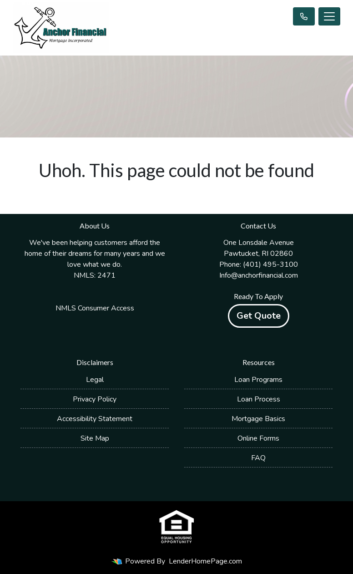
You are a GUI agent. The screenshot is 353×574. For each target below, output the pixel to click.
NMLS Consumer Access (94, 308)
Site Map (95, 438)
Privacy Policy (94, 399)
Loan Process (258, 399)
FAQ (258, 458)
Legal (95, 380)
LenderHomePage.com (205, 561)
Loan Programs (258, 380)
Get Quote (259, 316)
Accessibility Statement (94, 419)
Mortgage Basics (258, 419)
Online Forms (258, 438)
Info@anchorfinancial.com (258, 275)
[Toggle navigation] (329, 16)
